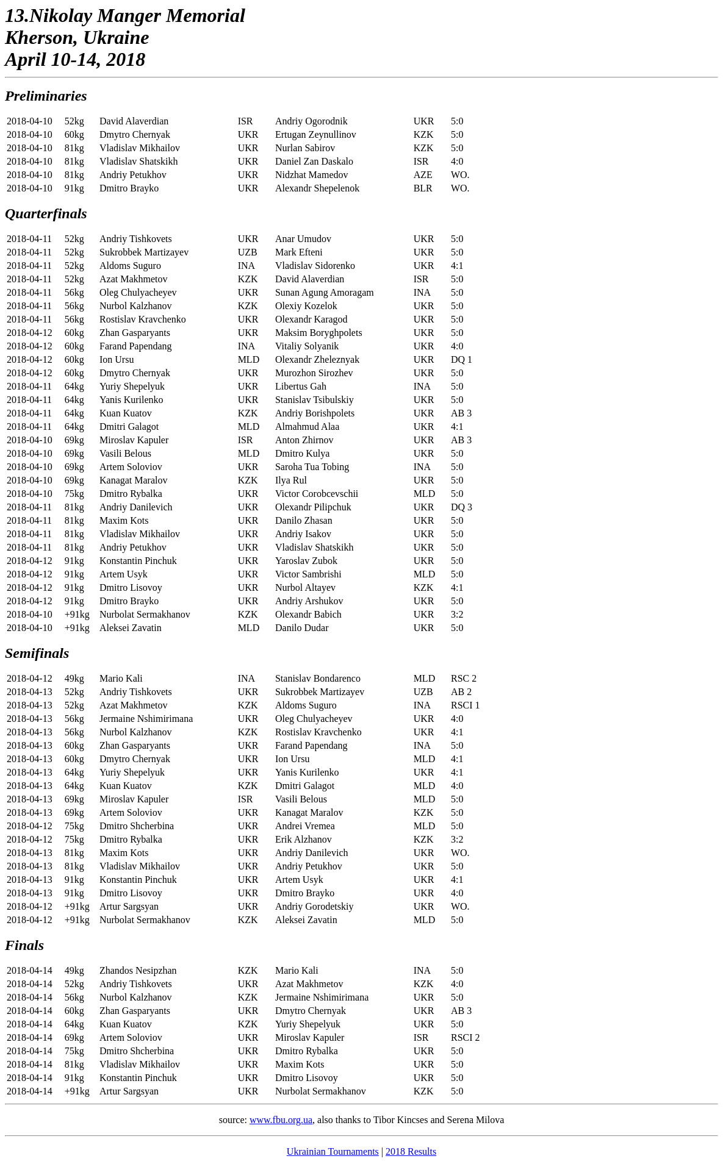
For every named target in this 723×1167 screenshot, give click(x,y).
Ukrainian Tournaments (333, 1151)
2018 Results (411, 1151)
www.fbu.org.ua (281, 1120)
